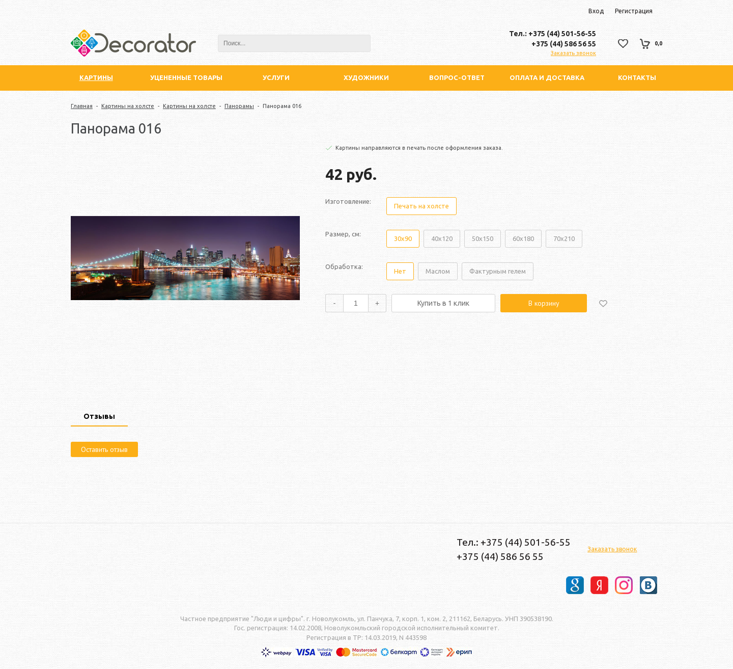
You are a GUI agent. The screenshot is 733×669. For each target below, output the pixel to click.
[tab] (99, 417)
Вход (596, 11)
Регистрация (634, 11)
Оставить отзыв (104, 449)
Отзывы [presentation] (99, 416)
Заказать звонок (573, 53)
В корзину (543, 303)
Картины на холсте (127, 106)
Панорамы (239, 106)
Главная (82, 106)
